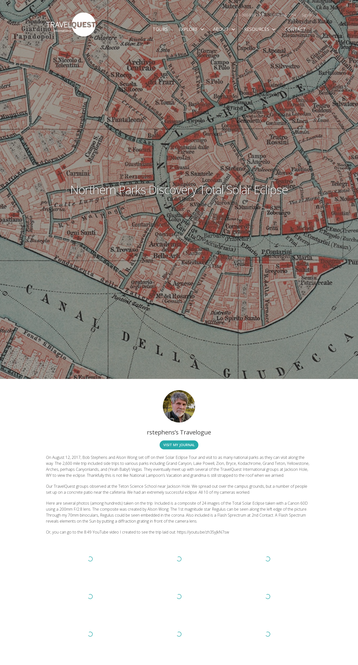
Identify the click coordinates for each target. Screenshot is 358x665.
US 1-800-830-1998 (248, 15)
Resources (259, 29)
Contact (295, 29)
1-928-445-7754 (283, 15)
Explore (190, 29)
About (223, 29)
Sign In (307, 15)
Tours (160, 29)
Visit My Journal (179, 444)
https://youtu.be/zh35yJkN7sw (203, 532)
